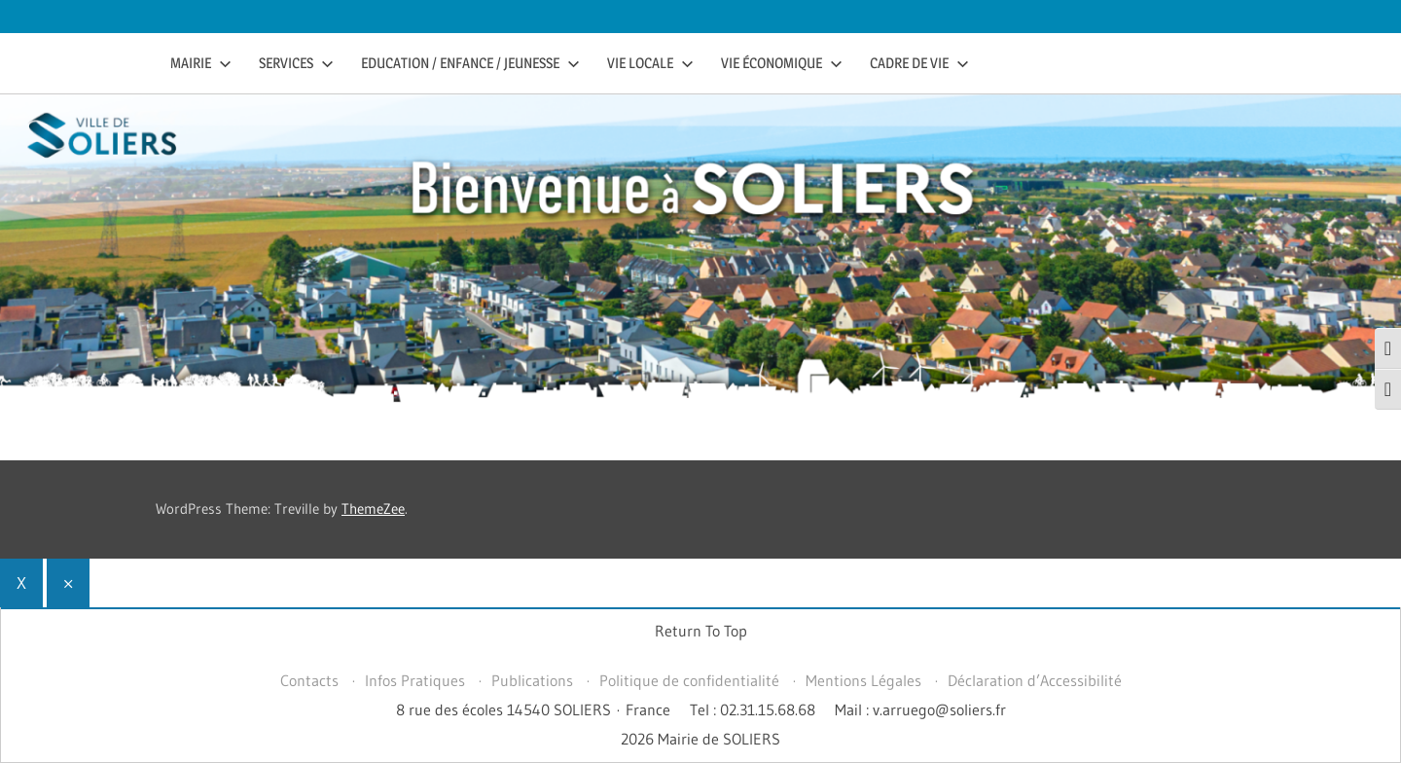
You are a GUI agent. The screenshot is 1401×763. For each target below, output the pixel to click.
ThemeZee (373, 508)
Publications (532, 680)
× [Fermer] (68, 582)
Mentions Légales (863, 680)
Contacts (309, 680)
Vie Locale (650, 63)
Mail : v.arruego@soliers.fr (920, 709)
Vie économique (782, 63)
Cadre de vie (919, 63)
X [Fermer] (21, 582)
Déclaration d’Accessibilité (1035, 680)
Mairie (201, 63)
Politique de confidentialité (689, 680)
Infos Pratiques (415, 680)
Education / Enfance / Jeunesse (470, 63)
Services (296, 63)
